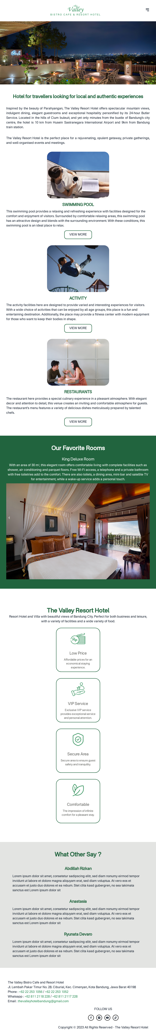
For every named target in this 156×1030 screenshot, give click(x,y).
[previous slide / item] (9, 518)
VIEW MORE (78, 234)
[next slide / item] (147, 518)
